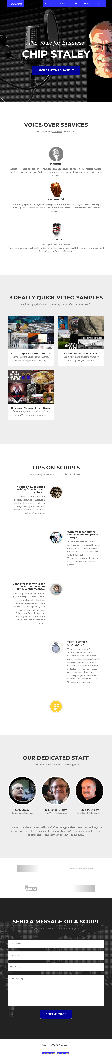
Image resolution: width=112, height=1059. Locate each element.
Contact (99, 7)
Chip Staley (16, 6)
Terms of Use (63, 1053)
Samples (65, 7)
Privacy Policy (48, 1053)
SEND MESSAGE (56, 1014)
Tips (77, 7)
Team (87, 7)
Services (50, 7)
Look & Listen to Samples (56, 70)
